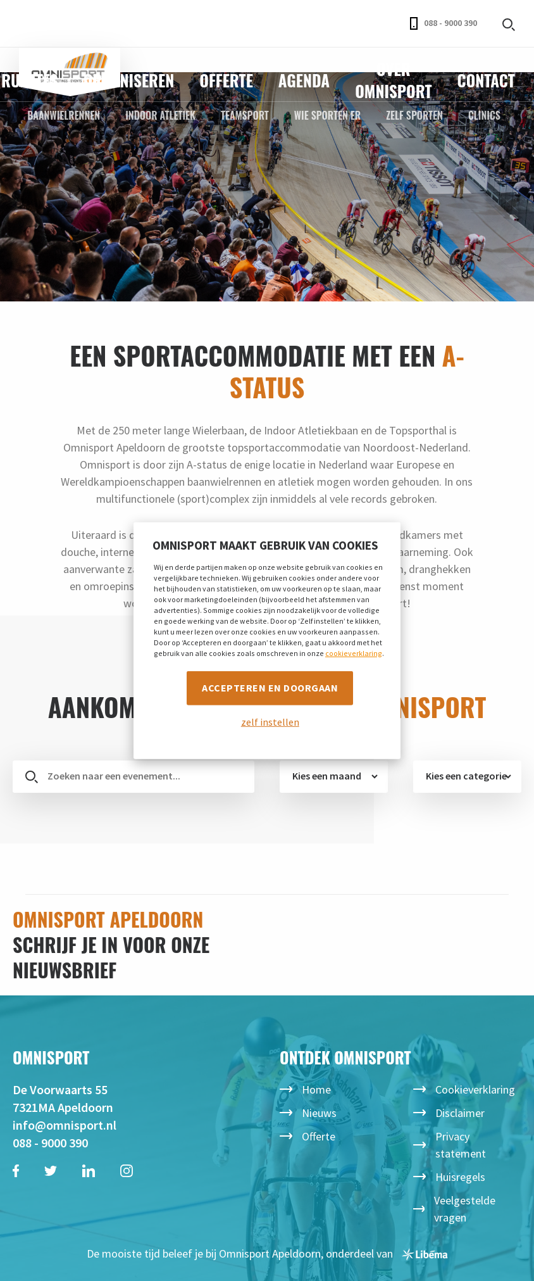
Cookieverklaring (475, 1089)
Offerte (226, 80)
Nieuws (319, 1113)
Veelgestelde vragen (464, 1209)
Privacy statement (460, 1145)
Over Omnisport (393, 80)
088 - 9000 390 (443, 23)
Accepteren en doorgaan (270, 687)
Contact (486, 80)
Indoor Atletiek (160, 115)
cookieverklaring (353, 653)
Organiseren (129, 80)
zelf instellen (270, 722)
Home (316, 1089)
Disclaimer (460, 1113)
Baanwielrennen (63, 115)
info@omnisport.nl (64, 1125)
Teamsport (245, 115)
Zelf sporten (414, 115)
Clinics (484, 115)
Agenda (304, 80)
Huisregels (460, 1177)
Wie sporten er (327, 115)
